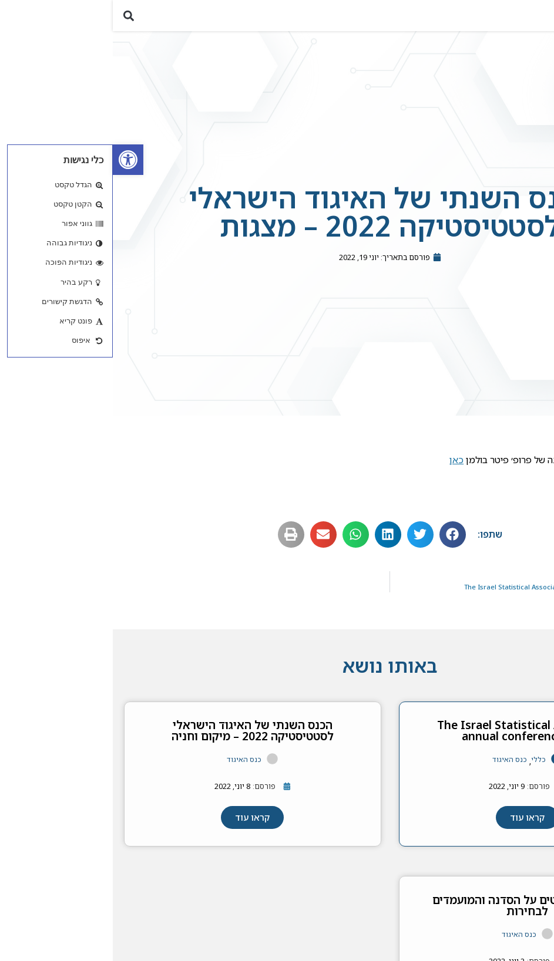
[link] (15, 159)
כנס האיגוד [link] (397, 765)
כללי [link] (425, 765)
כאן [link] (344, 464)
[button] (538, 18)
